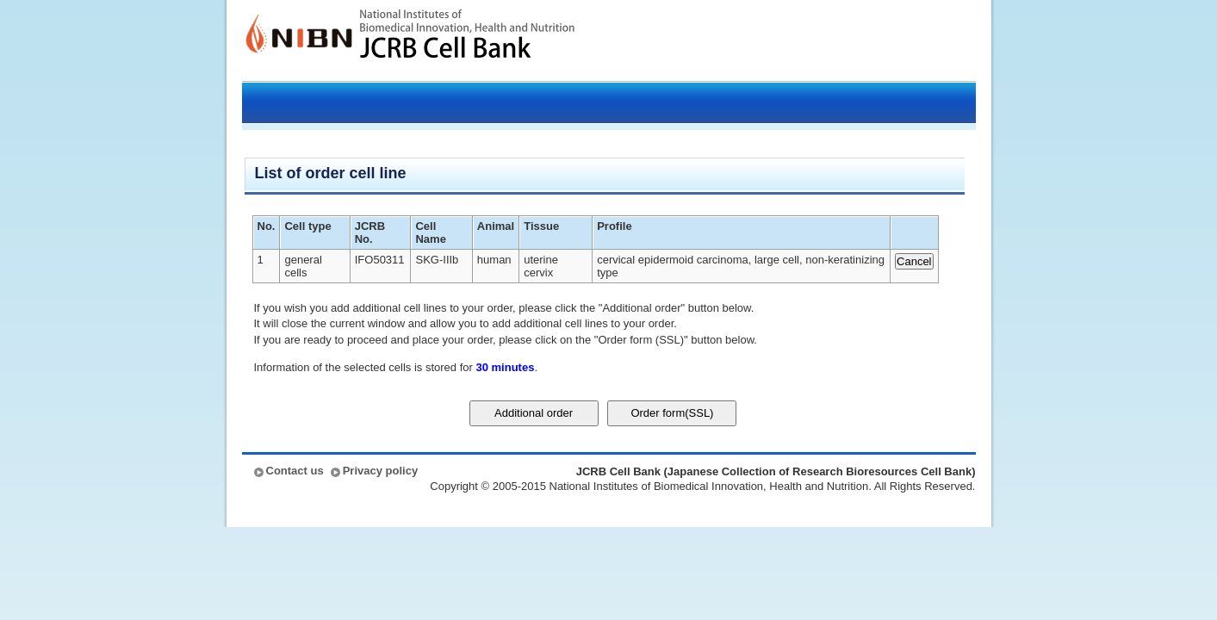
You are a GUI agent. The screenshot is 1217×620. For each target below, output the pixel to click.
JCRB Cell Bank (467, 40)
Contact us (295, 470)
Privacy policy (380, 470)
